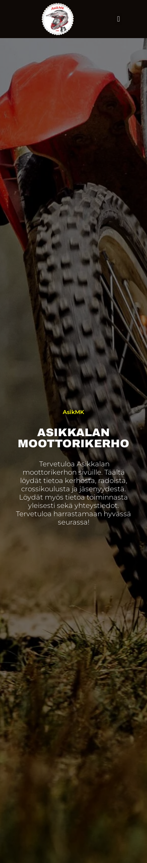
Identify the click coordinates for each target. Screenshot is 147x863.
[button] (118, 19)
